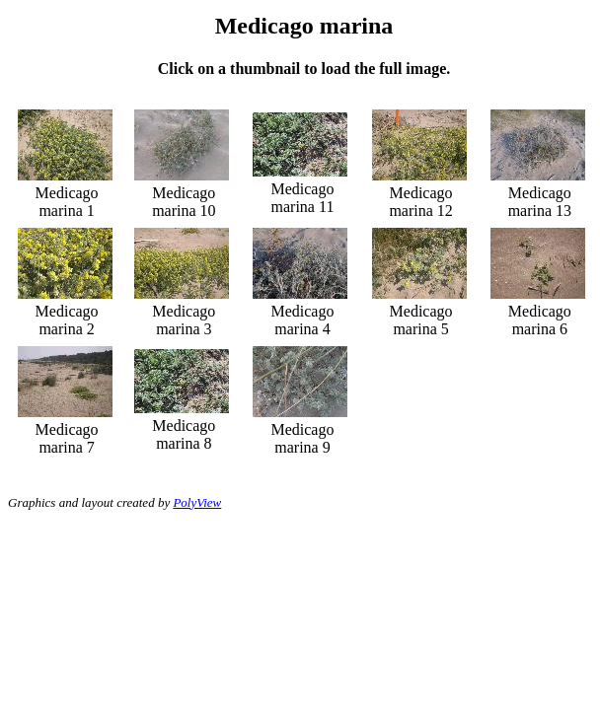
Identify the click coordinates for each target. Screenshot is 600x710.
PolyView (197, 502)
